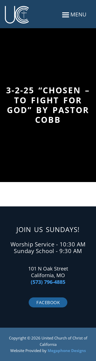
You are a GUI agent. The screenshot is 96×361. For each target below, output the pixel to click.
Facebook (48, 302)
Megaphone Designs (67, 350)
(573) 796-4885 (48, 281)
